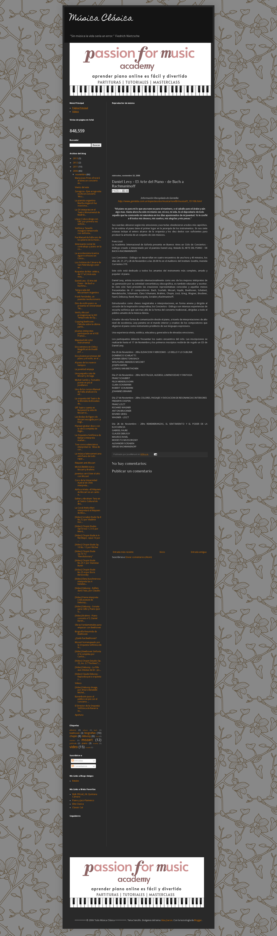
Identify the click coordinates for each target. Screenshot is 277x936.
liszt (97, 736)
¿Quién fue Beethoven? (86, 638)
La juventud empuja (84, 369)
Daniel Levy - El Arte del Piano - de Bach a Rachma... (86, 283)
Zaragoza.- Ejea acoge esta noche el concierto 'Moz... (88, 194)
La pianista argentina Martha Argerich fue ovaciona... (86, 203)
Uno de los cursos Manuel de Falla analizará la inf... (87, 392)
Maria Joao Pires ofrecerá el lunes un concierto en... (87, 180)
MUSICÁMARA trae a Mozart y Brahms (84, 468)
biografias (90, 733)
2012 (75, 162)
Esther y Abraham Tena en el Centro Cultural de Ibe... (87, 501)
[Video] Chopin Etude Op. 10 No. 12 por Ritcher (87, 545)
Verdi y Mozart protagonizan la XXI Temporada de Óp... (86, 315)
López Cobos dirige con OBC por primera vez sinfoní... (86, 221)
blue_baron (166, 920)
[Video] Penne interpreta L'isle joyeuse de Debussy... (86, 600)
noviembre (80, 174)
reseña (95, 743)
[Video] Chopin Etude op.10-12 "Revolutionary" (85, 554)
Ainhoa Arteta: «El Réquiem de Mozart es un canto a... (88, 492)
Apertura (79, 715)
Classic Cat (77, 807)
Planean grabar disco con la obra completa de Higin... (87, 428)
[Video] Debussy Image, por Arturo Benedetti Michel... (86, 690)
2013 (75, 158)
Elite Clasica (78, 804)
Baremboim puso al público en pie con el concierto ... (86, 699)
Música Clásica (101, 19)
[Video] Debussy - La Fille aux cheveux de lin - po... (88, 668)
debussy (86, 736)
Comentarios (79, 766)
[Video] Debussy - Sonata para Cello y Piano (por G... (87, 609)
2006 (75, 171)
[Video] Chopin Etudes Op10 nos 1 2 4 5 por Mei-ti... (86, 529)
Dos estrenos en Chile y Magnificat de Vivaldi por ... (86, 349)
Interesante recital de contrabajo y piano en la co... (88, 246)
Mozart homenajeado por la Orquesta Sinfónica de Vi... (88, 645)
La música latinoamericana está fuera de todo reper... (88, 456)
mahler (72, 740)
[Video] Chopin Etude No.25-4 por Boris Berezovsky (85, 572)
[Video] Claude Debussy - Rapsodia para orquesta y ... (88, 676)
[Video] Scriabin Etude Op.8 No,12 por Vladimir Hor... (88, 520)
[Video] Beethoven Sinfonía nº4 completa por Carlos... (88, 654)
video (74, 747)
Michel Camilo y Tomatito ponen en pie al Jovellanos (87, 382)
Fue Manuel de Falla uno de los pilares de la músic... (88, 238)
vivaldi (88, 747)
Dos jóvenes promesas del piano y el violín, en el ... (88, 357)
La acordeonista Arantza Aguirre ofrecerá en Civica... (87, 256)
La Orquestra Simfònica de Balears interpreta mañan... (88, 438)
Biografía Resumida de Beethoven (86, 632)
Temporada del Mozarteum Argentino (87, 291)
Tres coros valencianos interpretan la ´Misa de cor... (87, 447)
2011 (75, 167)
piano (84, 743)
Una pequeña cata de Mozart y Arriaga (85, 374)
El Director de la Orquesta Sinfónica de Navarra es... (87, 708)
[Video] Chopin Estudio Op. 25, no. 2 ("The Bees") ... (88, 662)
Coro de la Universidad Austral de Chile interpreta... (86, 483)
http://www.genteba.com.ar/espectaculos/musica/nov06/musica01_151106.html (160, 201)
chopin (73, 736)
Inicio (162, 552)
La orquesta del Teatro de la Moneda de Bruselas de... (87, 401)
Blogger (198, 920)
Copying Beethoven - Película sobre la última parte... (87, 324)
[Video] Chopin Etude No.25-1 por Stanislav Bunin (87, 563)
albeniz (73, 730)
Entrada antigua (199, 552)
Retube (75, 781)
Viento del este (82, 187)
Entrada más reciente (123, 552)
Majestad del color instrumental (84, 341)
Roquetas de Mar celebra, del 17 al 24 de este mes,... (87, 274)
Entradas (77, 761)
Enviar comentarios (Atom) (139, 557)
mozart (87, 740)
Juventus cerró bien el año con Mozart (87, 474)
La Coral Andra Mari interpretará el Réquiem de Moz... (87, 510)
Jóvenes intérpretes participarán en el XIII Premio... (86, 333)
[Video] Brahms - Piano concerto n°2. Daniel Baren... (86, 618)
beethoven (75, 733)
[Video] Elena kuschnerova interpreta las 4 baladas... (88, 581)
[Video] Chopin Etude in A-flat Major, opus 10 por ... (87, 538)
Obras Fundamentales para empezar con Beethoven (88, 626)
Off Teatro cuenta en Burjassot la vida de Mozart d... (86, 410)
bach (95, 730)
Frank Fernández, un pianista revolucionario (87, 297)
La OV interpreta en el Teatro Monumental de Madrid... (87, 212)
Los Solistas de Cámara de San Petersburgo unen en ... (88, 265)
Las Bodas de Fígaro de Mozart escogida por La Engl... (88, 419)
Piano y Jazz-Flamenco (83, 800)
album (85, 730)
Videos (78, 683)
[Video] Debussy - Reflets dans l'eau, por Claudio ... (87, 591)
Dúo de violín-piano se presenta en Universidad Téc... (88, 306)
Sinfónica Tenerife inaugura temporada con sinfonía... (86, 231)
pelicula (73, 743)
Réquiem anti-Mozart (85, 463)
